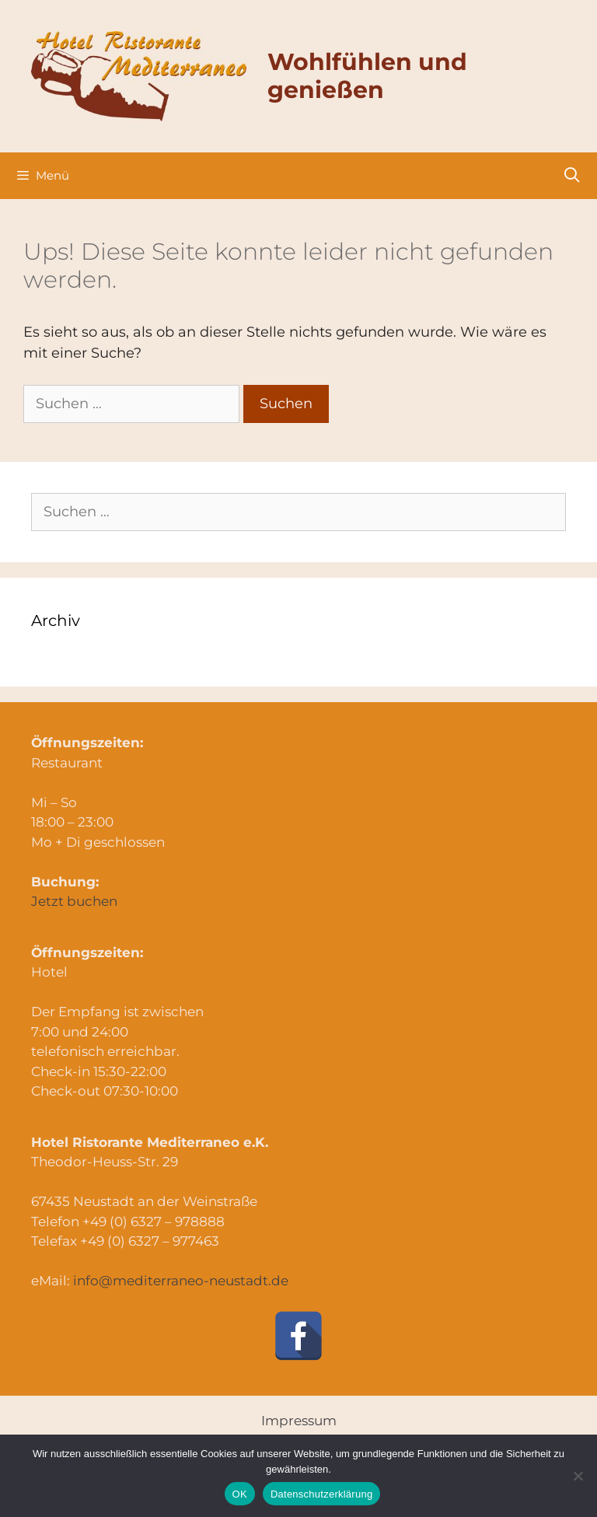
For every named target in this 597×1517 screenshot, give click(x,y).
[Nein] (577, 1476)
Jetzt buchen (74, 901)
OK (239, 1494)
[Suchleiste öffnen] (572, 175)
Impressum (299, 1420)
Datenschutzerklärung (321, 1494)
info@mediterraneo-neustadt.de (180, 1280)
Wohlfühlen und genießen (367, 75)
